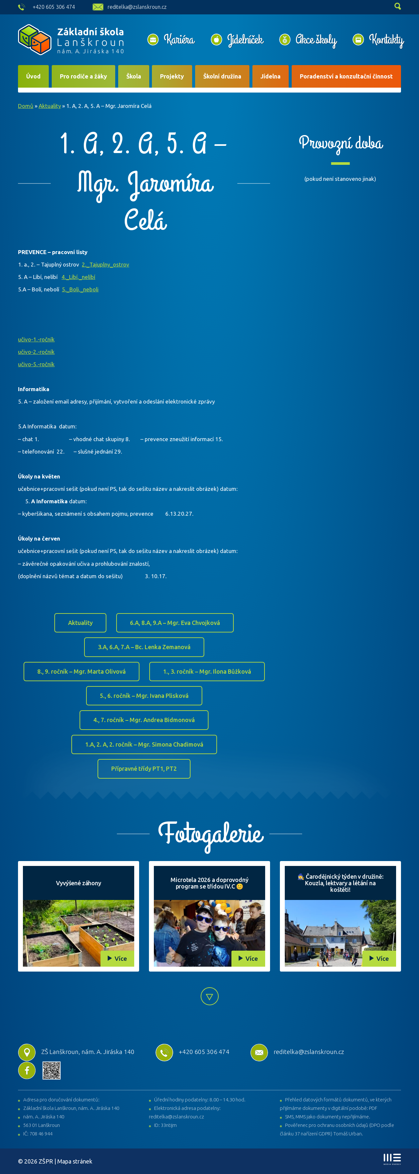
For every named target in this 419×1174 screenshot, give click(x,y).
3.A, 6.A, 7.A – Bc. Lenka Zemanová (144, 647)
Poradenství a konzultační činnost (346, 76)
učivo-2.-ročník (36, 352)
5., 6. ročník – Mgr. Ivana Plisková (144, 695)
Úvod (33, 76)
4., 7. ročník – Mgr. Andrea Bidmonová (144, 719)
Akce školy (316, 39)
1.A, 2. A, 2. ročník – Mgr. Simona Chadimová (144, 744)
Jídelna (271, 76)
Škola (133, 76)
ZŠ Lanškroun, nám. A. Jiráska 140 (76, 1051)
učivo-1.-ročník (36, 339)
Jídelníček (244, 39)
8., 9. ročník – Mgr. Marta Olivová (81, 671)
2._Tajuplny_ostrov (105, 264)
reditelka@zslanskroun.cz (137, 7)
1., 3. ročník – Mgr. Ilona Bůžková (207, 671)
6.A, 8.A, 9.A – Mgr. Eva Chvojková (175, 622)
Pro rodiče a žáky (83, 76)
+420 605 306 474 (54, 7)
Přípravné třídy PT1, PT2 (144, 768)
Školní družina (222, 76)
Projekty (172, 76)
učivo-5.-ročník (36, 364)
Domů (25, 106)
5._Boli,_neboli (80, 289)
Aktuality (50, 106)
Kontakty (386, 39)
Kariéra (179, 39)
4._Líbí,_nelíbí (78, 277)
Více (121, 958)
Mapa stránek (74, 1161)
